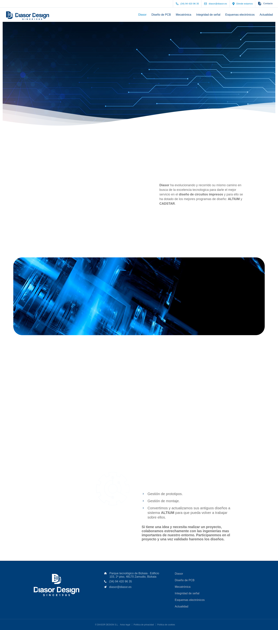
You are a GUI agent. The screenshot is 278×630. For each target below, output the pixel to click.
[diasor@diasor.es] (219, 3)
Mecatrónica (183, 14)
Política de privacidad (144, 624)
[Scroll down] (139, 81)
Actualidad (266, 14)
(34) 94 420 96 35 (120, 581)
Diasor (142, 14)
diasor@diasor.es (120, 586)
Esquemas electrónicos (240, 14)
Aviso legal (125, 624)
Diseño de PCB (161, 14)
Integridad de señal (208, 14)
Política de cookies (166, 624)
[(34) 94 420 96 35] (188, 3)
